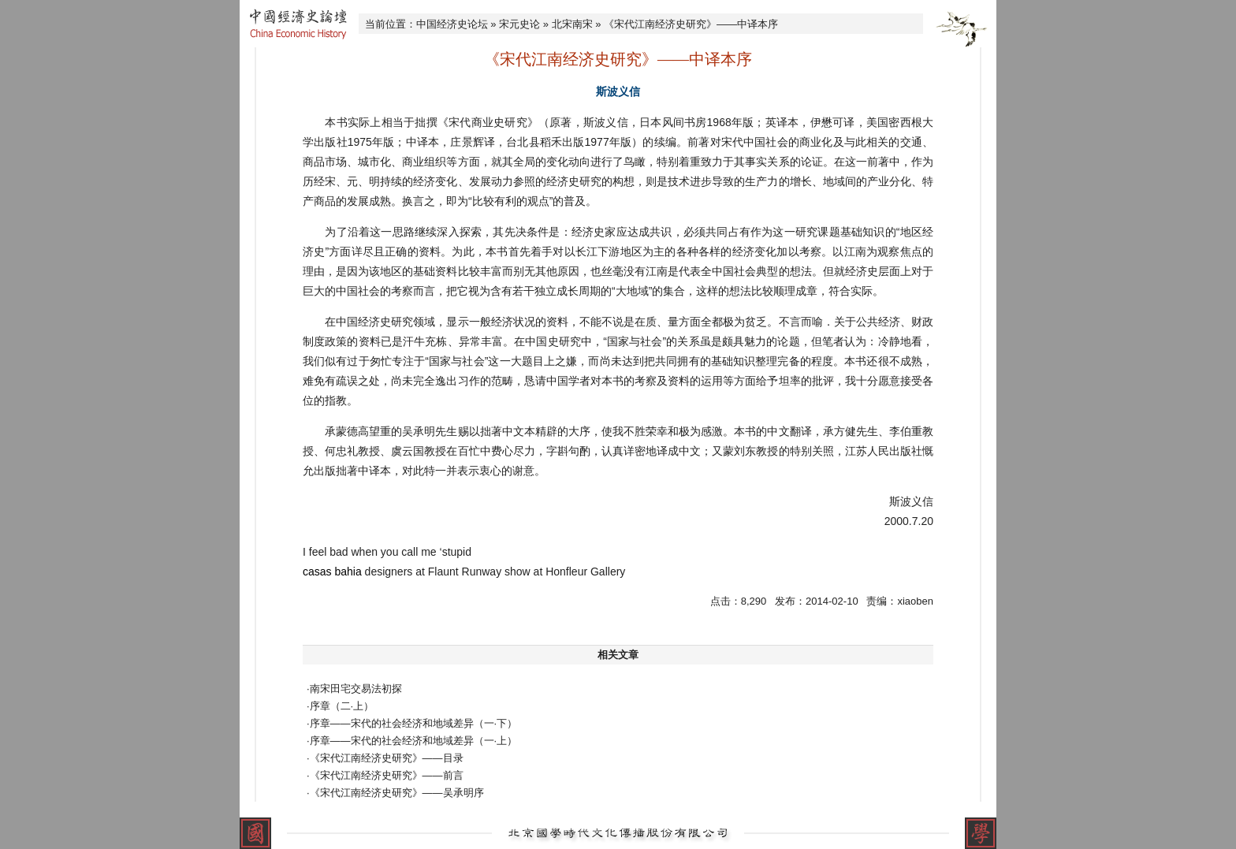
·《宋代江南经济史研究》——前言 (385, 775)
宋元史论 (519, 24)
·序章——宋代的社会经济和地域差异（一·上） (412, 741)
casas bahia (332, 571)
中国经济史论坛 (452, 24)
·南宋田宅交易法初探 (354, 688)
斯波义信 (618, 91)
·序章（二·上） (340, 706)
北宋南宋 (572, 24)
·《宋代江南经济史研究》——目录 (385, 758)
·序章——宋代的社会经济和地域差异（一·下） (412, 723)
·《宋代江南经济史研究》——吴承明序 (395, 793)
